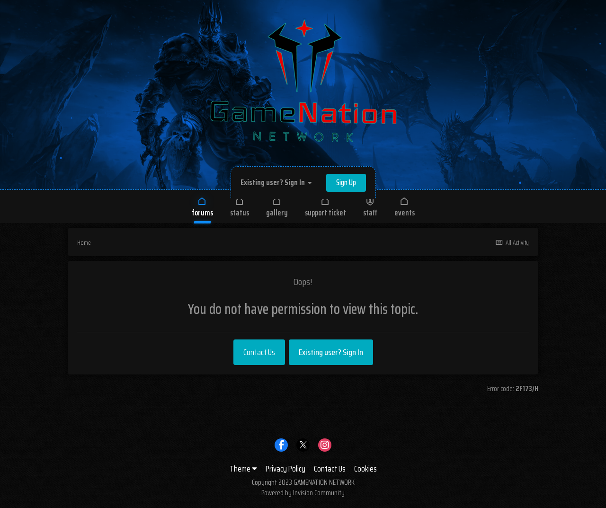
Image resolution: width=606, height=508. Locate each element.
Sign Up (346, 182)
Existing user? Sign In (276, 182)
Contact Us (259, 352)
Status (239, 207)
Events (404, 207)
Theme (243, 468)
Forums (202, 207)
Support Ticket (325, 207)
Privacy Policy (285, 468)
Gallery (277, 207)
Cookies (365, 468)
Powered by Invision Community (303, 493)
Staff (370, 207)
